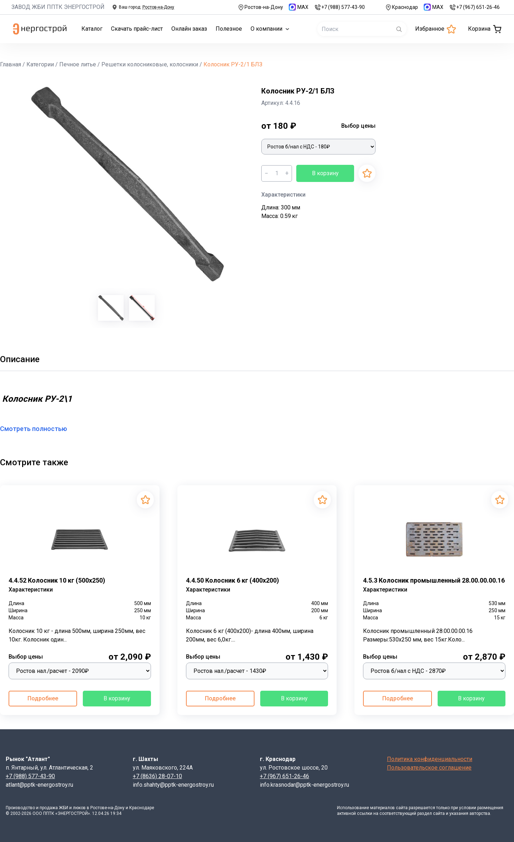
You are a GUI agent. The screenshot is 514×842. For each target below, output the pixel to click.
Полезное (229, 28)
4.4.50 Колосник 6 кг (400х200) (232, 580)
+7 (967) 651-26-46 (474, 7)
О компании (270, 28)
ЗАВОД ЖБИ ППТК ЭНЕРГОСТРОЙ (58, 7)
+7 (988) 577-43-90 (339, 7)
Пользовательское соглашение (429, 767)
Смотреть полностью (38, 428)
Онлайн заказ (189, 28)
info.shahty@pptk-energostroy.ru (173, 784)
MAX (298, 7)
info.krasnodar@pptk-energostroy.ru (304, 784)
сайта (402, 807)
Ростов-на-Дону (260, 7)
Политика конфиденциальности (429, 759)
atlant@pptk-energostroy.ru (39, 784)
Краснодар (401, 7)
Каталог (91, 28)
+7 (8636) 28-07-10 (157, 776)
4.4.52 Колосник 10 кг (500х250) (57, 580)
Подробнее (42, 698)
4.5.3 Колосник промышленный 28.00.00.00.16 (434, 580)
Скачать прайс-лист (137, 28)
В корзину (325, 173)
